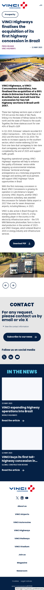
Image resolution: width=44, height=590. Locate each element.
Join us (22, 554)
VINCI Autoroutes (22, 522)
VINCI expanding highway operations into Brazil (21, 409)
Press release (8, 46)
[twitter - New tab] (4, 357)
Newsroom (22, 570)
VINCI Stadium (22, 546)
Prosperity (10, 14)
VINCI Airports (22, 514)
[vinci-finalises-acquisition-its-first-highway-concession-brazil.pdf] (22, 243)
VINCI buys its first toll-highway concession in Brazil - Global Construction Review (22, 462)
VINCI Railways (22, 538)
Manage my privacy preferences (29, 588)
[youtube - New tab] (17, 357)
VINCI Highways (9, 49)
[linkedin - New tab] (10, 357)
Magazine (22, 562)
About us (22, 506)
